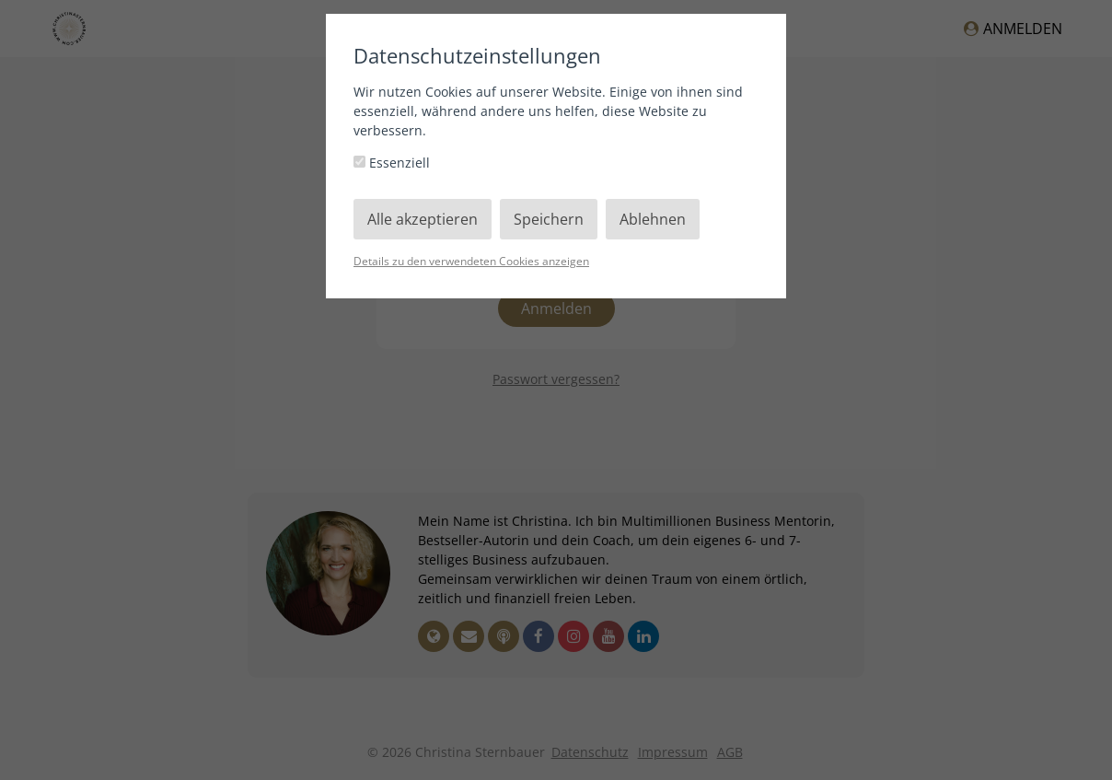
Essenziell (391, 162)
